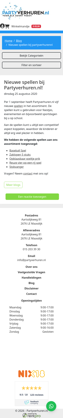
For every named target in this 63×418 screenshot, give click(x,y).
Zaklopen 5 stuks (20, 154)
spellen (18, 106)
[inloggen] (2, 26)
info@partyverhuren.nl (31, 260)
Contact (31, 294)
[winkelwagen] (23, 26)
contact (27, 173)
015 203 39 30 (31, 249)
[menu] (60, 26)
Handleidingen (31, 277)
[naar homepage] (31, 11)
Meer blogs (13, 185)
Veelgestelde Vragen (31, 272)
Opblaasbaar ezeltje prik (24, 159)
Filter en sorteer (32, 65)
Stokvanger (16, 167)
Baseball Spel (17, 150)
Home (8, 41)
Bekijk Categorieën (31, 55)
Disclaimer (31, 288)
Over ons (31, 267)
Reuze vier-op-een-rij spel (25, 163)
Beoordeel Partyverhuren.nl (31, 353)
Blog (19, 41)
